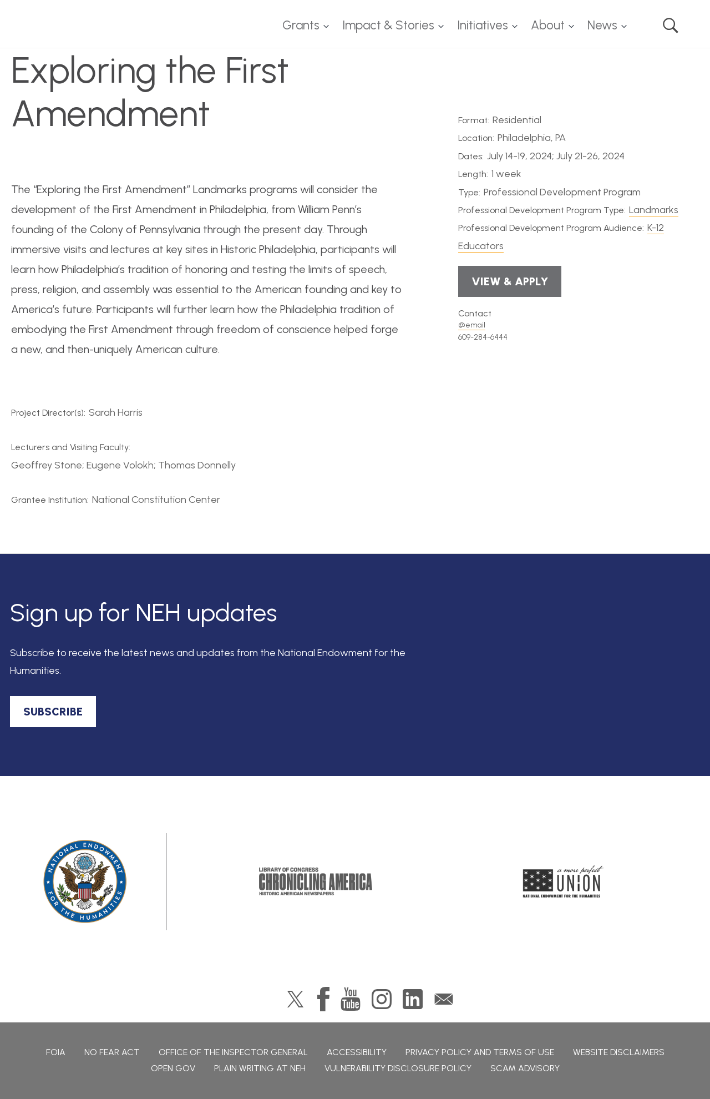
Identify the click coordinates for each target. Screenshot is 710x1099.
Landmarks (653, 210)
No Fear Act (112, 1052)
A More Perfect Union (563, 881)
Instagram (382, 999)
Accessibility (357, 1052)
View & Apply (509, 281)
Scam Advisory (525, 1068)
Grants (301, 25)
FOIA (55, 1052)
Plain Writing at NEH (260, 1068)
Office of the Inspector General (233, 1052)
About (548, 25)
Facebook (323, 999)
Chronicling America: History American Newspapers (315, 881)
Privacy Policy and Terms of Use (479, 1052)
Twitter (295, 999)
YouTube (351, 999)
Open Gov (173, 1068)
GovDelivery (444, 999)
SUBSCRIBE (53, 711)
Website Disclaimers (619, 1052)
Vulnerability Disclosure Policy (397, 1068)
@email (471, 325)
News (602, 25)
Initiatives (482, 25)
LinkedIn (413, 999)
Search (670, 25)
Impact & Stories (388, 25)
